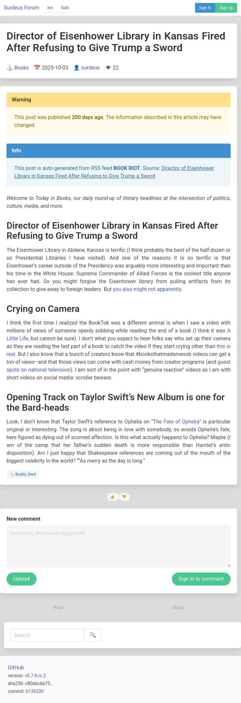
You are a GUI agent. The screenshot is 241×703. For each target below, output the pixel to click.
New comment (23, 519)
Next (178, 607)
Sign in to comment (201, 579)
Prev (58, 607)
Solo (65, 8)
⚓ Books (18, 68)
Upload (21, 579)
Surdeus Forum (21, 8)
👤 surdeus (86, 68)
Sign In (205, 8)
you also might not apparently (147, 289)
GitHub (16, 668)
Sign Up (226, 8)
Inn (50, 8)
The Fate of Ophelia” (177, 422)
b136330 (35, 691)
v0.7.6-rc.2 (35, 675)
